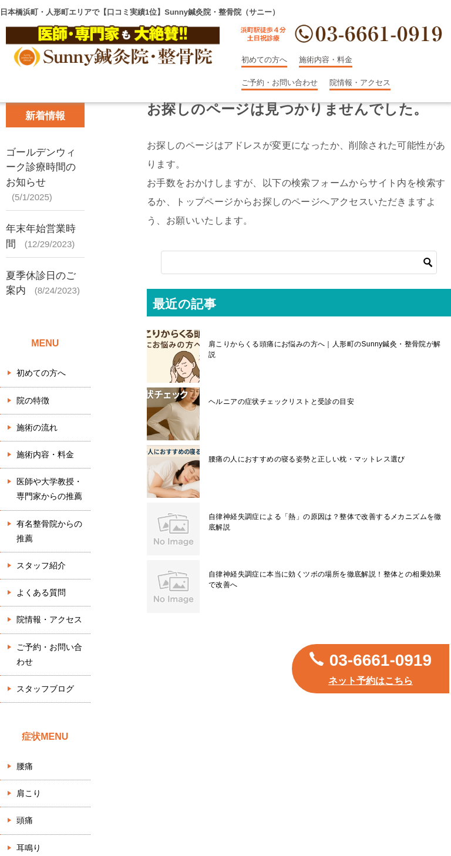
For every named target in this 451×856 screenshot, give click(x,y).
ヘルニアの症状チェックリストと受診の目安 (281, 401)
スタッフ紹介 (41, 565)
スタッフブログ (45, 688)
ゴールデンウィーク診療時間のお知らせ (41, 167)
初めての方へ (264, 59)
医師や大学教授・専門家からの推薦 (49, 489)
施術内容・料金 (325, 59)
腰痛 (24, 766)
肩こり (28, 793)
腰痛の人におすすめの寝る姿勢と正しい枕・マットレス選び (306, 459)
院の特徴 (32, 400)
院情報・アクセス (360, 82)
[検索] (299, 262)
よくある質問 (41, 592)
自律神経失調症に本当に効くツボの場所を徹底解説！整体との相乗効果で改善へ (325, 579)
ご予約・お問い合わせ (279, 82)
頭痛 (24, 820)
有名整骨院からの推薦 (49, 531)
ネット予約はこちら (370, 681)
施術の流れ (37, 427)
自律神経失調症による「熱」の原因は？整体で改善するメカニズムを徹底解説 (325, 522)
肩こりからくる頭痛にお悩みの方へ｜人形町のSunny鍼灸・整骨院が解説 (324, 349)
